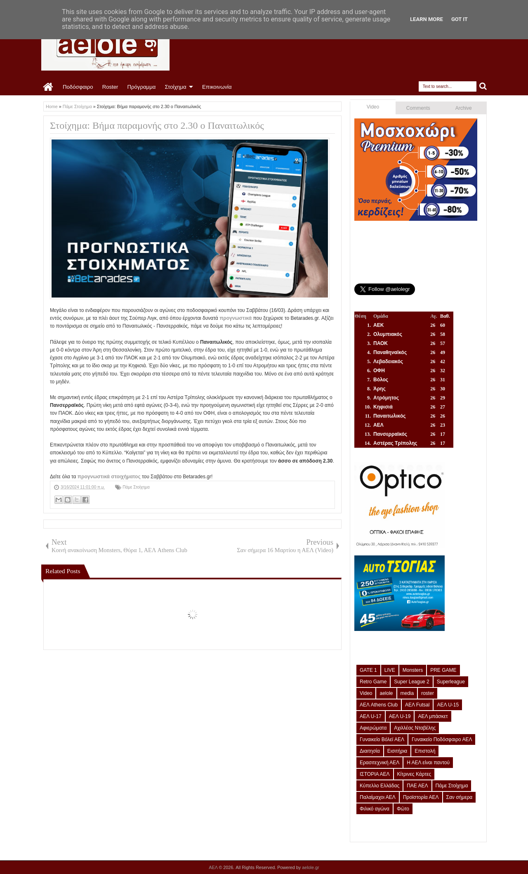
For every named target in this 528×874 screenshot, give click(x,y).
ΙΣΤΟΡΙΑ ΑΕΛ (375, 774)
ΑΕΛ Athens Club (379, 705)
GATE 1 (368, 670)
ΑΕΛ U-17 (371, 716)
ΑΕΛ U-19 (400, 716)
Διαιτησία (370, 751)
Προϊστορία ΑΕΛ (421, 797)
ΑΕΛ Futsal (417, 705)
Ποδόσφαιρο (78, 87)
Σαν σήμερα (459, 797)
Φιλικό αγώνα (374, 809)
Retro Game (373, 682)
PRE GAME (443, 670)
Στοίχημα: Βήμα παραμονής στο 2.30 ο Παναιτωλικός (157, 125)
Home (48, 87)
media (407, 693)
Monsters (413, 670)
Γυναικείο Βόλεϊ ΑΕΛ (382, 739)
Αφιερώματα (373, 728)
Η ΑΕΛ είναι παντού (428, 762)
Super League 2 (411, 682)
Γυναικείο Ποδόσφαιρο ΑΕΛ (442, 739)
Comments (418, 108)
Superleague (451, 682)
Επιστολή (425, 751)
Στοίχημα (175, 87)
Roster (110, 87)
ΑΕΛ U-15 (448, 705)
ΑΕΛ (214, 867)
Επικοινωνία (217, 87)
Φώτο (403, 809)
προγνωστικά (235, 318)
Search (483, 86)
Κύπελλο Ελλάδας (379, 786)
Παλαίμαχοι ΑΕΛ (378, 797)
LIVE (389, 670)
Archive (463, 108)
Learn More (426, 19)
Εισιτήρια (397, 751)
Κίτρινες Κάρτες (414, 774)
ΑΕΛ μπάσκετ (433, 716)
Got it (459, 19)
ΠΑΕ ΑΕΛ (417, 786)
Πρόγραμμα (141, 87)
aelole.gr (310, 867)
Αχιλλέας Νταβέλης (415, 728)
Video (373, 107)
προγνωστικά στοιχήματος (109, 477)
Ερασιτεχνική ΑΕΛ (379, 762)
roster (427, 693)
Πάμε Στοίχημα (136, 487)
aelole (386, 693)
